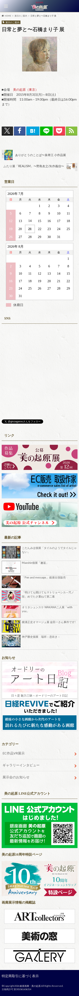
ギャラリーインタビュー (21, 765)
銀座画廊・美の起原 (30, 985)
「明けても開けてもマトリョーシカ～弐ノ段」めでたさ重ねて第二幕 (48, 594)
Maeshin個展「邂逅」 (35, 562)
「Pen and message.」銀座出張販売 (44, 577)
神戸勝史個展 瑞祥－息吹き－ (41, 636)
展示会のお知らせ (16, 777)
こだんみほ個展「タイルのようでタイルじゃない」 (49, 550)
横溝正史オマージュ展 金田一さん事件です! (49, 622)
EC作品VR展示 (14, 753)
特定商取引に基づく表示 (20, 976)
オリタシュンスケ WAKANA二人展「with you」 (47, 609)
